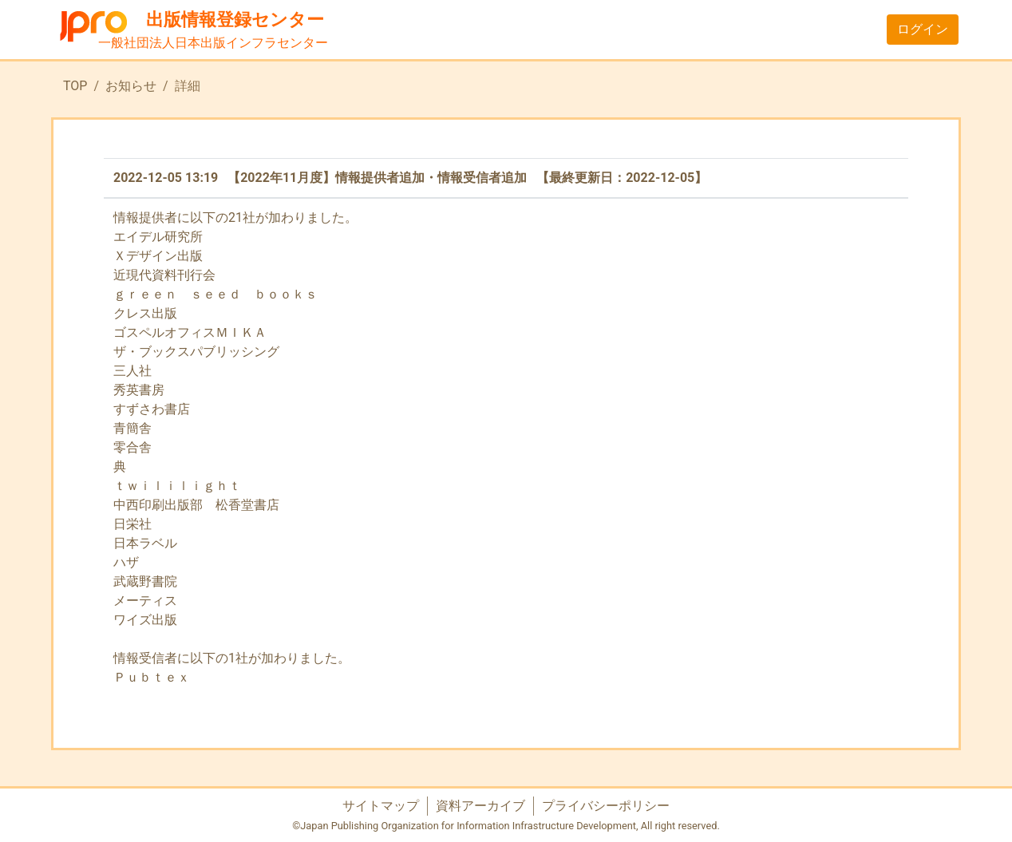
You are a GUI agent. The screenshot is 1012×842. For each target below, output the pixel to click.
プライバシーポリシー (606, 805)
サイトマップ (380, 805)
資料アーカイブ (480, 805)
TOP (75, 85)
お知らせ (130, 85)
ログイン (922, 29)
